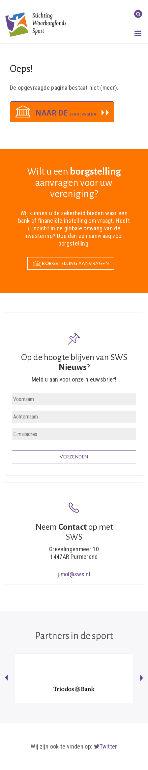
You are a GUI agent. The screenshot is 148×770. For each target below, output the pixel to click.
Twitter (105, 746)
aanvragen (71, 263)
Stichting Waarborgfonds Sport (36, 24)
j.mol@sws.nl (74, 574)
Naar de (66, 113)
